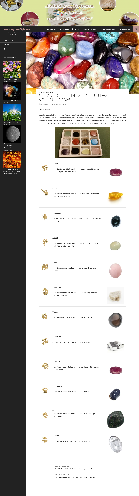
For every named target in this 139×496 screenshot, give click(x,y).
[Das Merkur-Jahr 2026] (12, 91)
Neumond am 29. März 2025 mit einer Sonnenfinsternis (82, 475)
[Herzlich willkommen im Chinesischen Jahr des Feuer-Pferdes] (12, 159)
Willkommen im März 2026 (11, 122)
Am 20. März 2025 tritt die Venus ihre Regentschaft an (82, 467)
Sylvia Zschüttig (60, 104)
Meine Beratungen (89, 29)
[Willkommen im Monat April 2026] (12, 69)
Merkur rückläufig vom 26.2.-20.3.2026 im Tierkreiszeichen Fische (10, 146)
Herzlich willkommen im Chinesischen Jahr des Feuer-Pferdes (12, 171)
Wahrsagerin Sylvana (16, 29)
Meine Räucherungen (107, 29)
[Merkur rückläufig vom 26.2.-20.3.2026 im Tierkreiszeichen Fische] (12, 134)
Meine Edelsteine (124, 29)
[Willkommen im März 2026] (12, 112)
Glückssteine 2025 (46, 92)
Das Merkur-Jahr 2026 (10, 101)
